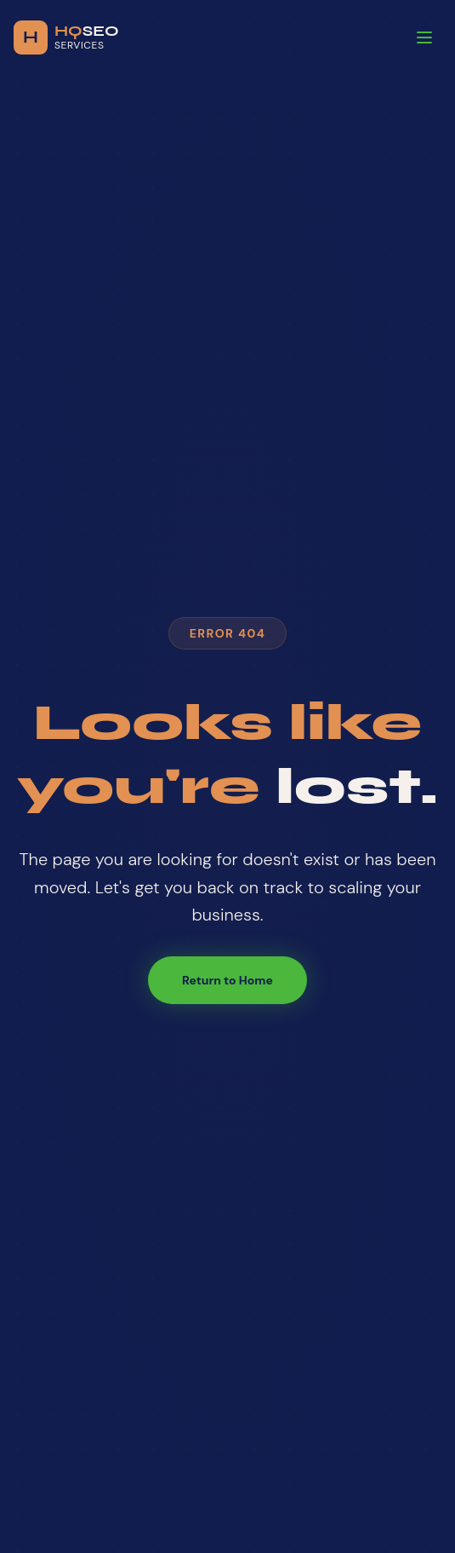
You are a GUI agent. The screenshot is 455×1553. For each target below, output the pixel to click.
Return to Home (227, 980)
